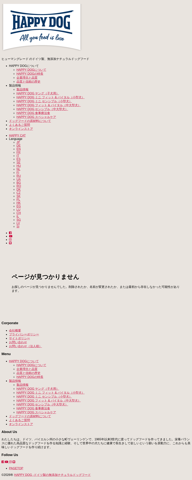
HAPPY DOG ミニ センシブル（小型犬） (44, 101)
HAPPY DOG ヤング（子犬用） (37, 93)
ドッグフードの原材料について (30, 120)
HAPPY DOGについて (31, 69)
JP (18, 142)
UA (18, 179)
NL (18, 169)
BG (18, 182)
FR (18, 152)
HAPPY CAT (17, 135)
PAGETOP (16, 468)
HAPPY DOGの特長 (29, 73)
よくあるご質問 (19, 124)
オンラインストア (21, 128)
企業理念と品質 (27, 77)
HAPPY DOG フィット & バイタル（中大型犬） (48, 105)
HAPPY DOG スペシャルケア (36, 117)
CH (18, 213)
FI (17, 172)
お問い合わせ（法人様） (25, 346)
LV (18, 223)
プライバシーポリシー (24, 334)
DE (18, 145)
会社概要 (15, 330)
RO (18, 186)
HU (18, 165)
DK (18, 189)
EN (18, 149)
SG (18, 219)
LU (18, 209)
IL (17, 216)
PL (18, 199)
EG (18, 206)
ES (18, 159)
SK (18, 196)
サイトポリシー (19, 338)
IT (17, 155)
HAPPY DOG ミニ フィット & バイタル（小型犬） (50, 97)
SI (17, 226)
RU (18, 176)
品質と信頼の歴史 (28, 81)
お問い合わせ (18, 342)
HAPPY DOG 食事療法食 (33, 113)
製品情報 (22, 89)
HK (18, 203)
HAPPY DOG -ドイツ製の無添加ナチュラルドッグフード (52, 474)
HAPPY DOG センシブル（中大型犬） (42, 109)
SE (18, 162)
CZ (18, 192)
